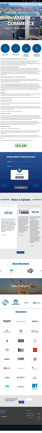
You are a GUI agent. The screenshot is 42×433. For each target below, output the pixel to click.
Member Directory (26, 55)
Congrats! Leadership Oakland (8, 220)
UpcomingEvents (37, 55)
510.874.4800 (39, 429)
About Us (5, 55)
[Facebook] (30, 1)
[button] (40, 9)
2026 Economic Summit (23, 218)
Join (23, 1)
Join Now (16, 55)
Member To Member (30, 416)
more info (19, 177)
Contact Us (38, 419)
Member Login (38, 415)
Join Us (38, 417)
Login (26, 1)
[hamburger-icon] (40, 4)
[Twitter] (32, 1)
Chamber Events (30, 414)
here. (33, 140)
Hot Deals (30, 418)
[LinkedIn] (34, 1)
